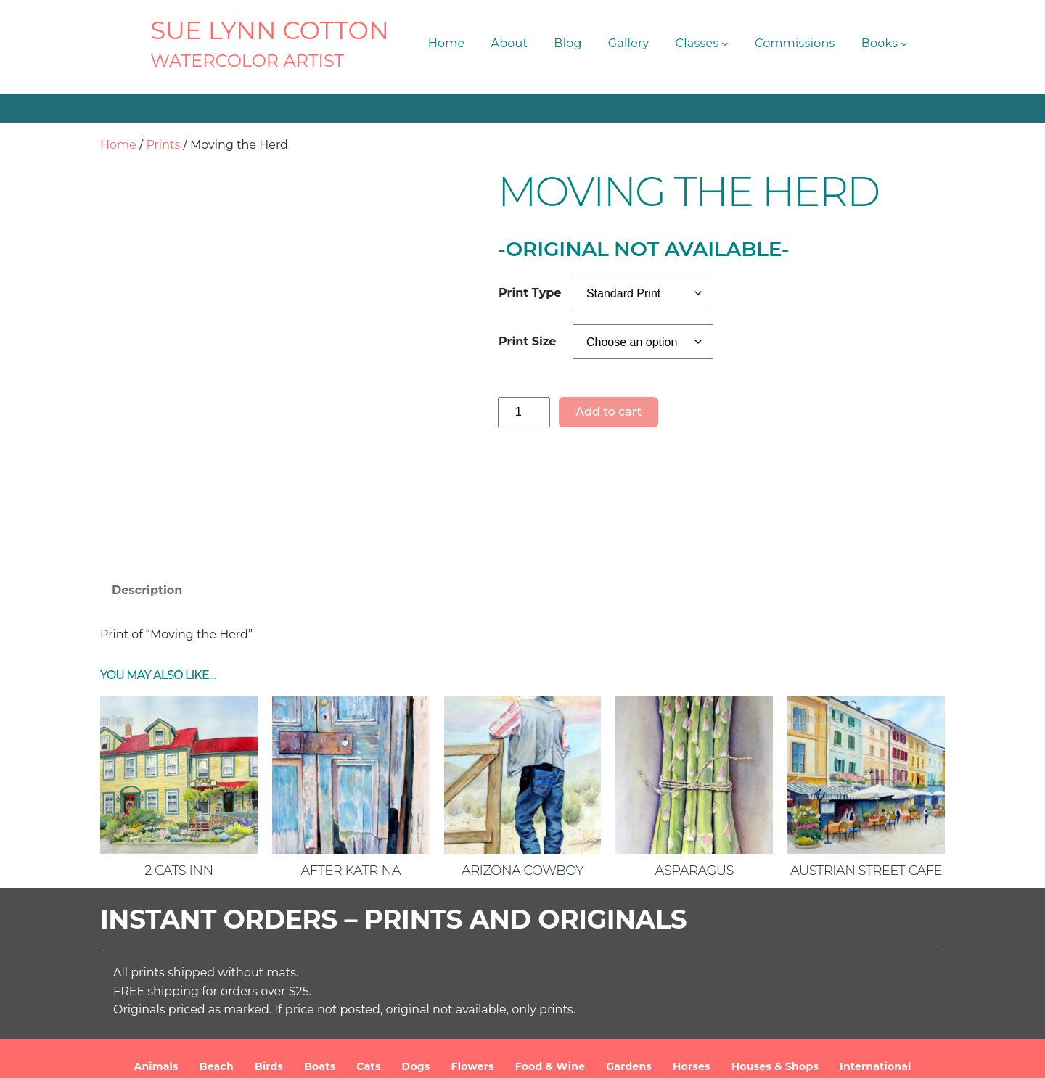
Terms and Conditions (669, 1055)
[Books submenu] (904, 43)
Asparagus (694, 770)
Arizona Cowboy (522, 770)
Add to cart (608, 412)
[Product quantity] (524, 412)
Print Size (527, 341)
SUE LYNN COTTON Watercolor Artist (384, 1055)
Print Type (530, 293)
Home (118, 145)
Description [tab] (147, 490)
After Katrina (351, 770)
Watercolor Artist (247, 60)
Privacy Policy (774, 1055)
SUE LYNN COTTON (269, 30)
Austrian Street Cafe (866, 770)
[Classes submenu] (725, 43)
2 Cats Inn (178, 770)
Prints (163, 145)
